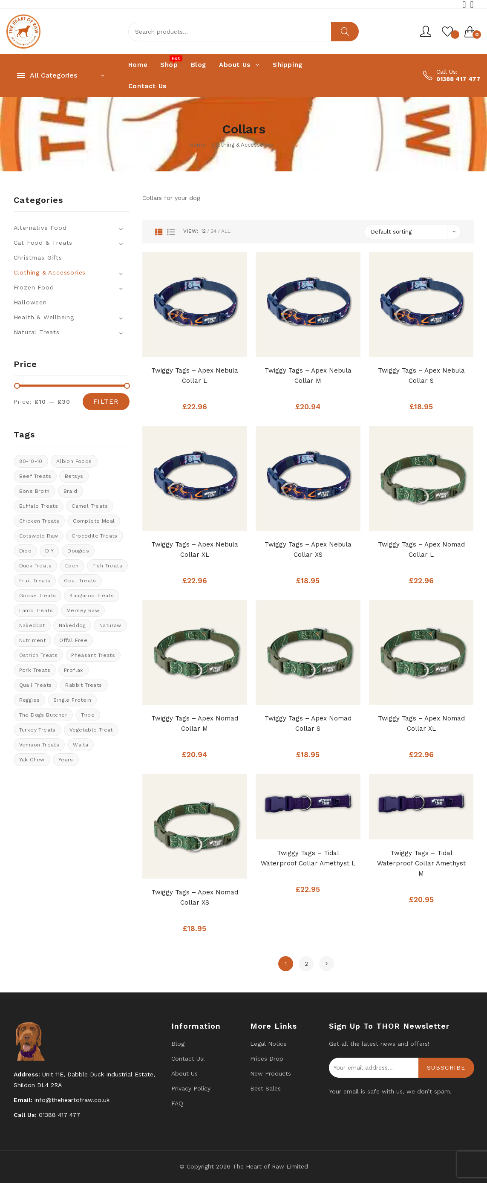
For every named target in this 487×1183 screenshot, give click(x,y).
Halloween (30, 302)
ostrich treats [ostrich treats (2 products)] (38, 655)
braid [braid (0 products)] (70, 491)
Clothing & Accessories (242, 145)
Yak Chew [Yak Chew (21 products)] (32, 760)
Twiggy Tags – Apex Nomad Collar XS (194, 897)
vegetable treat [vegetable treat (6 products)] (91, 730)
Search (345, 31)
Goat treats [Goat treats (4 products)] (80, 581)
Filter (106, 401)
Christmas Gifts (38, 257)
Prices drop (266, 1058)
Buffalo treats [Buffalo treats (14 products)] (38, 506)
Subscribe (446, 1067)
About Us (184, 1073)
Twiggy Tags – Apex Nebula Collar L (194, 376)
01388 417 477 (458, 78)
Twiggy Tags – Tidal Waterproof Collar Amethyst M (421, 863)
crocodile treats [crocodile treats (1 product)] (94, 536)
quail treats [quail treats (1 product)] (35, 685)
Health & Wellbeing (44, 317)
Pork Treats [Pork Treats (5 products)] (34, 670)
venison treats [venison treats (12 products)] (39, 745)
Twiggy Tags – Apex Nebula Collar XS (308, 549)
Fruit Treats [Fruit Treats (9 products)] (35, 581)
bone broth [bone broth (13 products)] (34, 491)
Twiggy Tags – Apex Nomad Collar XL (421, 723)
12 (203, 231)
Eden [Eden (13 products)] (72, 566)
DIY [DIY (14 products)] (49, 551)
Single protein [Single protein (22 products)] (72, 700)
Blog (177, 1043)
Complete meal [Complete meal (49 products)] (94, 521)
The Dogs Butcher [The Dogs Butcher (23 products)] (43, 715)
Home (197, 145)
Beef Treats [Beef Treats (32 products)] (35, 476)
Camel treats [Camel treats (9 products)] (90, 506)
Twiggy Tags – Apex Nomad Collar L (421, 549)
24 (213, 231)
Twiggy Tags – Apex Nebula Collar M (308, 376)
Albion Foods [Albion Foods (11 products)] (74, 461)
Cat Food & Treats (43, 242)
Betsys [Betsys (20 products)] (74, 476)
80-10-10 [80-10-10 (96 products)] (31, 461)
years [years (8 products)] (65, 760)
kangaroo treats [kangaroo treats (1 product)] (91, 596)
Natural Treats (37, 332)
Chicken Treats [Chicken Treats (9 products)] (39, 521)
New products (270, 1073)
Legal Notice (268, 1043)
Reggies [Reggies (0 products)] (29, 700)
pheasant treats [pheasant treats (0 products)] (93, 655)
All (226, 231)
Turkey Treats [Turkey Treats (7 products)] (37, 730)
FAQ (177, 1103)
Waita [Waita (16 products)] (80, 745)
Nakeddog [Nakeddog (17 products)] (72, 625)
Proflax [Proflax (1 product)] (73, 670)
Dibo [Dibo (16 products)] (25, 551)
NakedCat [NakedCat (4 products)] (32, 625)
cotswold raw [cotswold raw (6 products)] (38, 536)
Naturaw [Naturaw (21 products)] (110, 625)
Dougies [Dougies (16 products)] (78, 551)
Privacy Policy (190, 1088)
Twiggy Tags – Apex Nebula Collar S (421, 376)
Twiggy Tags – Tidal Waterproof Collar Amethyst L (308, 858)
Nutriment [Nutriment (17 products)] (32, 640)
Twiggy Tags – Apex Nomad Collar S (308, 723)
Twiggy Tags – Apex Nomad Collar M (194, 723)
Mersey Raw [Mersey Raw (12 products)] (82, 610)
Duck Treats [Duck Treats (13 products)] (35, 566)
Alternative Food (40, 227)
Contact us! (188, 1058)
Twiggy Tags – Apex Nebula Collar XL (194, 549)
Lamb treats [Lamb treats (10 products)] (36, 610)
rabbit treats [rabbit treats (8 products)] (83, 685)
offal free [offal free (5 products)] (73, 640)
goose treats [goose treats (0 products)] (37, 596)
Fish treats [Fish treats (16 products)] (107, 566)
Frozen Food (34, 287)
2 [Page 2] (306, 963)
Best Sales (265, 1088)
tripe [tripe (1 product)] (88, 715)
